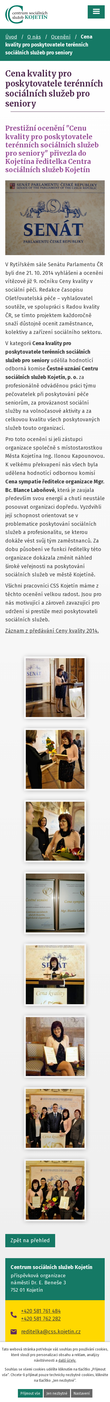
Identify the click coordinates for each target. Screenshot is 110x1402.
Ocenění (60, 37)
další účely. (67, 1360)
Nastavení (82, 1393)
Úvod (11, 37)
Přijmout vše (30, 1393)
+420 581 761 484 (41, 1311)
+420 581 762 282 (41, 1318)
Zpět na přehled (30, 1240)
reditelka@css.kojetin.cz (51, 1331)
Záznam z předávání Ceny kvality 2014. (52, 631)
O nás (34, 37)
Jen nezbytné (56, 1393)
